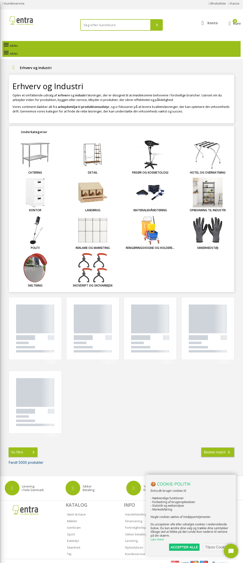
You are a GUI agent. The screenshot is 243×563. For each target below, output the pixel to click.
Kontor (35, 202)
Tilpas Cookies (217, 547)
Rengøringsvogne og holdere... (150, 240)
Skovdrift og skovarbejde (93, 278)
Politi (35, 240)
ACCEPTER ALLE (184, 547)
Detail (92, 165)
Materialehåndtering (150, 202)
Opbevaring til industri (208, 202)
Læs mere (157, 539)
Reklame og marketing (93, 240)
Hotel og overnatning (207, 165)
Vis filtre (23, 444)
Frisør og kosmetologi (150, 165)
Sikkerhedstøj (207, 240)
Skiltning (35, 278)
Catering (35, 165)
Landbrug (92, 202)
